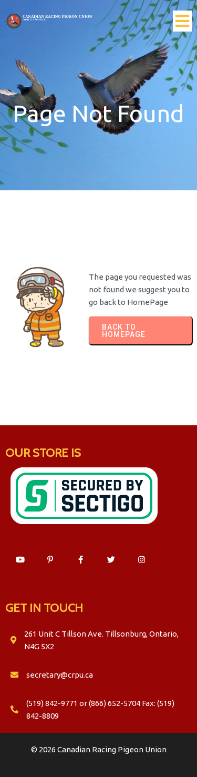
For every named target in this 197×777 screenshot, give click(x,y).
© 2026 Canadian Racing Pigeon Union (99, 749)
